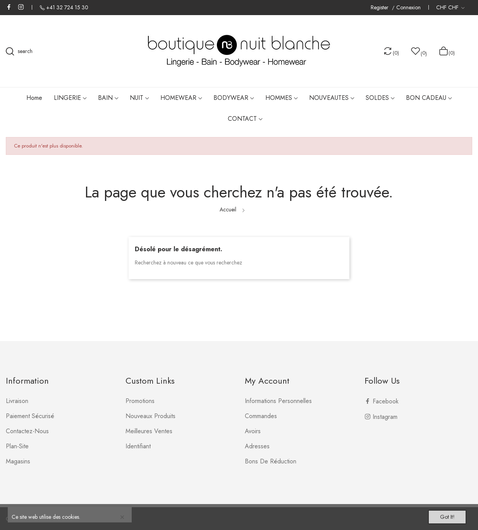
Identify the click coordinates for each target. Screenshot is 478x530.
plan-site (17, 446)
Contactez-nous (27, 431)
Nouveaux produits (150, 416)
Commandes (261, 416)
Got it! (441, 515)
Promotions (140, 400)
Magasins (18, 461)
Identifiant (138, 446)
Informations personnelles (278, 400)
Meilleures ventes (149, 431)
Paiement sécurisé (30, 416)
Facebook (9, 7)
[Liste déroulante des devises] (450, 7)
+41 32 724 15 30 (67, 7)
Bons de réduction (270, 461)
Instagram (21, 7)
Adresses (257, 446)
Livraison (17, 400)
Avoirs (253, 431)
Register (380, 7)
